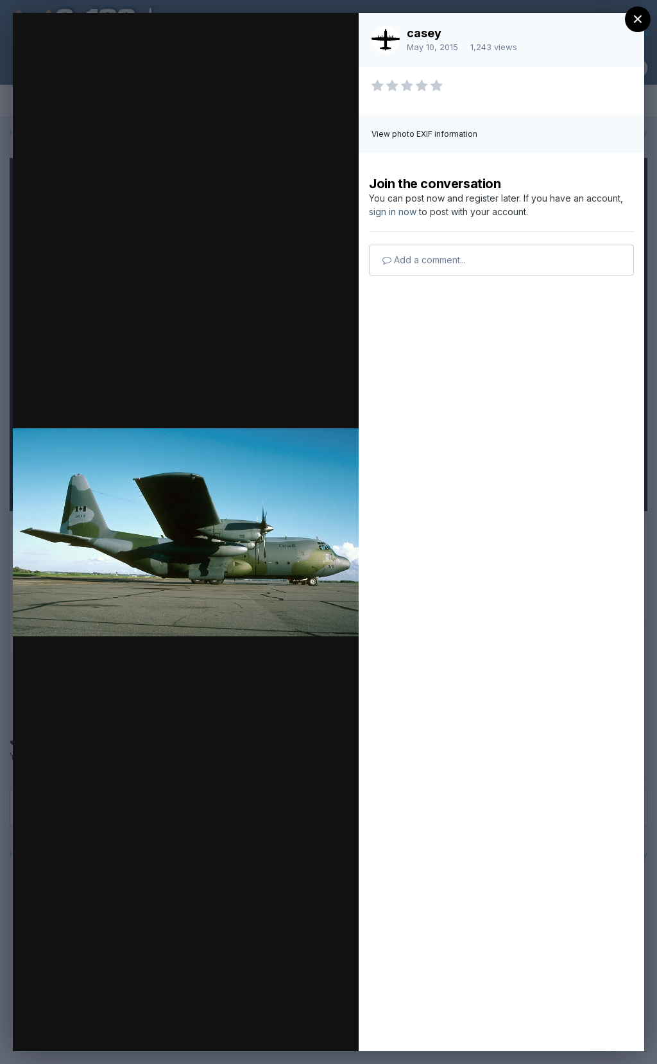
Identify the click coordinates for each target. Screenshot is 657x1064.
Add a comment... (424, 259)
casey (424, 33)
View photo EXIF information (424, 134)
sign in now (392, 211)
